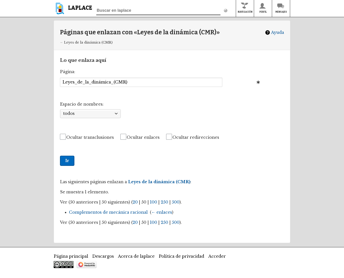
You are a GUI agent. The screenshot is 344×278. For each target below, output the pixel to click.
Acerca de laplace (136, 256)
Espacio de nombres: (81, 104)
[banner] (73, 10)
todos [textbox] (69, 113)
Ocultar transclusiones (90, 137)
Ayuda (277, 32)
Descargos (103, 256)
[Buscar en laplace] (158, 10)
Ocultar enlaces (143, 137)
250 (164, 202)
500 (175, 202)
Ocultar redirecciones (195, 137)
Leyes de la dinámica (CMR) (88, 42)
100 (153, 202)
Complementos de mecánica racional (108, 212)
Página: (67, 71)
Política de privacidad (181, 256)
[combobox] (141, 82)
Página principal (71, 256)
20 (135, 202)
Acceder (217, 256)
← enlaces (161, 212)
